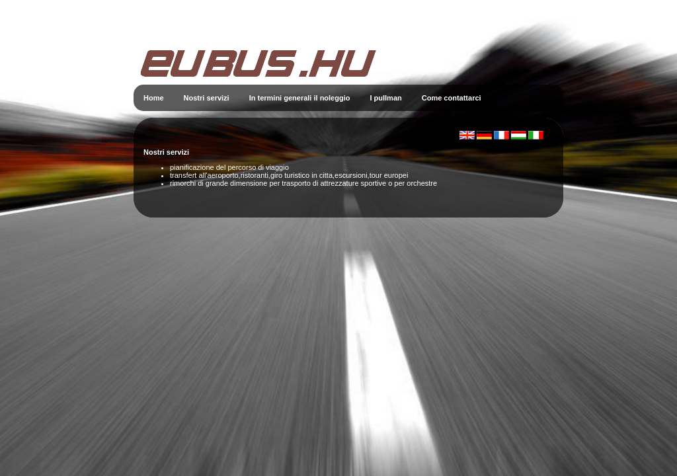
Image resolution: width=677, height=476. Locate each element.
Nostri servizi (206, 98)
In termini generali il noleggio (299, 98)
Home (153, 98)
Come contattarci (451, 98)
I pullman (385, 98)
